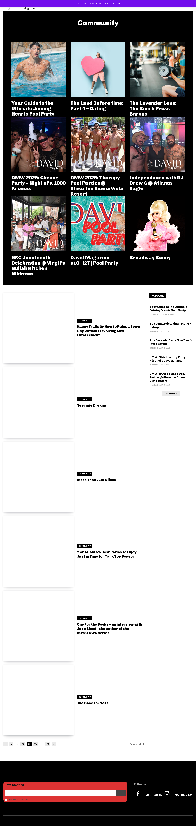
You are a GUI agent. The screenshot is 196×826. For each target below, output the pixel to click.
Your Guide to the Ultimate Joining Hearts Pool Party (32, 108)
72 (23, 744)
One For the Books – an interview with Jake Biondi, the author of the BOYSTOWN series (109, 628)
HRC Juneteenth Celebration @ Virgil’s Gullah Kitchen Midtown (38, 266)
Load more (171, 394)
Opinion (153, 331)
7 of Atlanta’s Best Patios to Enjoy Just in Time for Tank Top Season (106, 554)
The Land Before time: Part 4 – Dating (97, 105)
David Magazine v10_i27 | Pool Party (94, 260)
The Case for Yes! (92, 703)
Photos (153, 365)
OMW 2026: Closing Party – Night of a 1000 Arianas (38, 183)
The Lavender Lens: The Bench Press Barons (153, 108)
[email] (60, 793)
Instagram (183, 795)
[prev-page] (5, 744)
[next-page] (54, 744)
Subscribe (121, 793)
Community (85, 321)
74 (35, 744)
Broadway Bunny (150, 257)
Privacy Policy (24, 799)
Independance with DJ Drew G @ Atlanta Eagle (156, 183)
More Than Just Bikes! (96, 480)
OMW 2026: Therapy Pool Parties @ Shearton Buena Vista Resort (97, 186)
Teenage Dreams (92, 405)
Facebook (153, 795)
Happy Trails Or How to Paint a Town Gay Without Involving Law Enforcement (108, 331)
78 (48, 744)
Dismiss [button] (117, 3)
